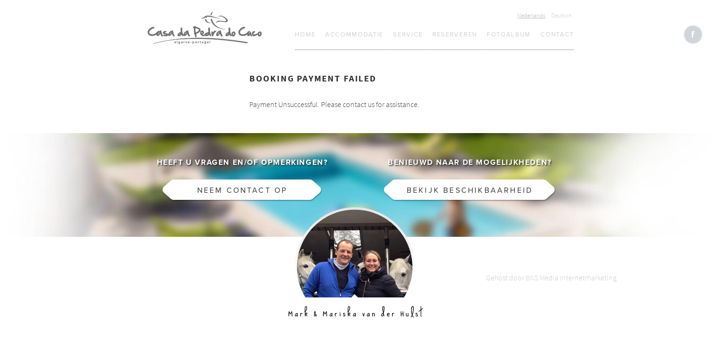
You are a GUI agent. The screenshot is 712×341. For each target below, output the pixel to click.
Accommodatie (354, 34)
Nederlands (531, 15)
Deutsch (561, 15)
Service (408, 34)
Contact (557, 34)
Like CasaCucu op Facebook (693, 34)
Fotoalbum (509, 34)
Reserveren (454, 34)
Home (305, 34)
